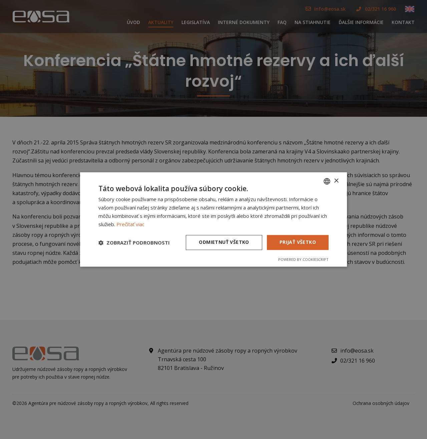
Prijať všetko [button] (298, 242)
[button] (134, 243)
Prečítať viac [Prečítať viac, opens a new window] (130, 224)
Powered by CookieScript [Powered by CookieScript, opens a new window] (303, 259)
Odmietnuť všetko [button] (224, 242)
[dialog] (213, 219)
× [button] (336, 180)
